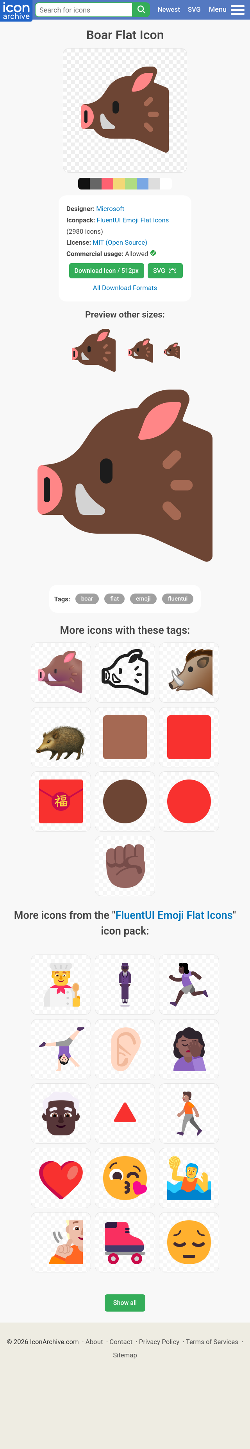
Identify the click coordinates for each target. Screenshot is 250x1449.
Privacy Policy (159, 1342)
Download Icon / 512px (107, 270)
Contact (120, 1342)
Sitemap (125, 1355)
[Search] (141, 9)
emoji (143, 598)
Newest (169, 9)
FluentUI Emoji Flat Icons (133, 220)
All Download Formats (125, 288)
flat (114, 598)
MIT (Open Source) (120, 242)
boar (87, 598)
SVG (194, 9)
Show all (125, 1302)
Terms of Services (212, 1342)
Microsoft (110, 209)
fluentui (178, 598)
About (94, 1342)
